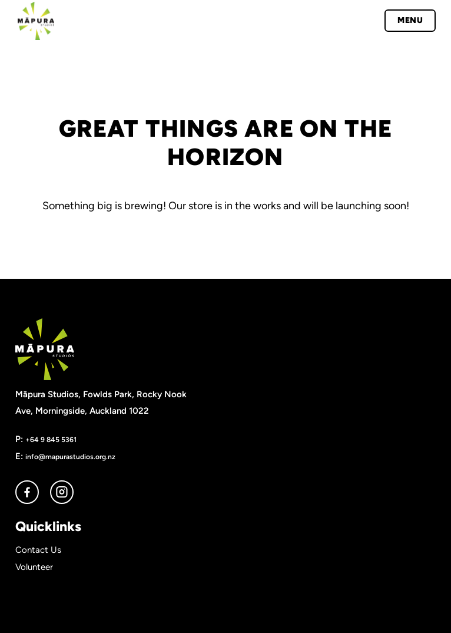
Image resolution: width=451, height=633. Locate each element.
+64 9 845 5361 (51, 439)
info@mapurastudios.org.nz (70, 456)
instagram (62, 492)
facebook (27, 492)
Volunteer (34, 567)
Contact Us (38, 550)
